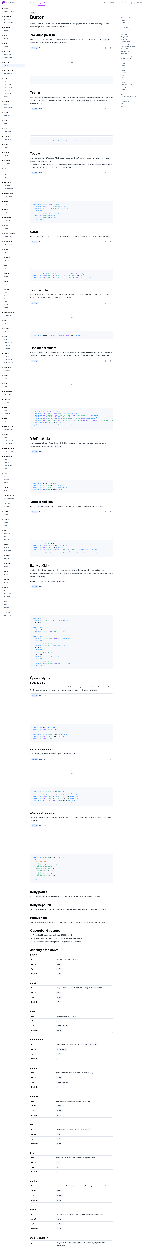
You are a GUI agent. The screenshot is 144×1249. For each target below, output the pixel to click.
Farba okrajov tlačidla (128, 44)
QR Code (6, 402)
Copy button (7, 139)
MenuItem (7, 345)
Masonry (6, 331)
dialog (124, 70)
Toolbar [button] (6, 587)
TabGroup (7, 533)
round (124, 82)
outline (124, 80)
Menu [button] (6, 336)
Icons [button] (6, 209)
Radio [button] (6, 407)
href (123, 77)
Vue (45, 48)
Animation (7, 30)
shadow (33, 12)
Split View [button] (7, 503)
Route (5, 468)
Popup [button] (6, 383)
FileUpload (7, 185)
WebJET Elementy (9, 11)
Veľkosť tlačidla (125, 34)
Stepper (6, 522)
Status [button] (6, 511)
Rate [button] (5, 418)
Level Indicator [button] (9, 312)
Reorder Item (8, 443)
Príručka (32, 3)
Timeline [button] (7, 544)
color (123, 65)
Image (6, 228)
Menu (5, 339)
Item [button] (5, 265)
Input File (6, 260)
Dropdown (7, 163)
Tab (5, 536)
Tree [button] (5, 601)
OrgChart (6, 356)
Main (5, 298)
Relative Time (8, 429)
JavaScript (34, 48)
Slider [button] (6, 487)
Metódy (123, 94)
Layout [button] (6, 290)
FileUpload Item (8, 188)
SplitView (6, 506)
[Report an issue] (110, 48)
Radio (5, 410)
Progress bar (7, 394)
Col (5, 174)
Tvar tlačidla (124, 27)
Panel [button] (6, 375)
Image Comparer (9, 236)
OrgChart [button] (7, 353)
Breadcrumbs (8, 57)
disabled (124, 73)
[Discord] (137, 2)
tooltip (124, 87)
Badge (6, 46)
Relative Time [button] (8, 426)
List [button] (5, 320)
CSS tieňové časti (125, 101)
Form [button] (6, 201)
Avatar (6, 38)
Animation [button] (7, 27)
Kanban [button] (6, 273)
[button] (131, 3)
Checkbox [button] (7, 112)
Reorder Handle (8, 451)
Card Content (8, 84)
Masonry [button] (7, 328)
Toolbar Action (8, 593)
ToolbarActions (8, 596)
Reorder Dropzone (9, 440)
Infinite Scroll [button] (8, 241)
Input (5, 252)
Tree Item (6, 607)
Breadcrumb (7, 54)
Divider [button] (6, 152)
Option (6, 482)
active (124, 61)
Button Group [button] (8, 70)
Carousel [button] (7, 101)
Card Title (6, 96)
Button (6, 65)
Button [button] (6, 62)
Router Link (7, 462)
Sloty (122, 106)
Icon (5, 212)
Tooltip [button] (6, 579)
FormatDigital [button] (8, 193)
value (123, 89)
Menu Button (8, 342)
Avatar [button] (6, 35)
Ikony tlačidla (124, 37)
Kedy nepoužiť (125, 51)
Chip (5, 123)
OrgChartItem (8, 359)
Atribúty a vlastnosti (126, 58)
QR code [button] (7, 399)
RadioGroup (7, 413)
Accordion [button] (7, 16)
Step (5, 525)
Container (7, 301)
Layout (6, 292)
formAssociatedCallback (129, 96)
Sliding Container (9, 498)
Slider (5, 490)
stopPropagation (127, 84)
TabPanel (6, 539)
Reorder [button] (6, 434)
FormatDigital (8, 196)
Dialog (6, 147)
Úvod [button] (6, 8)
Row (5, 177)
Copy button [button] (8, 136)
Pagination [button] (7, 367)
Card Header (7, 90)
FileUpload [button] (7, 182)
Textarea (6, 558)
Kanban (6, 276)
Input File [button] (7, 257)
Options (6, 479)
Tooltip (6, 582)
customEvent (126, 68)
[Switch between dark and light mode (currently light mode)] (134, 3)
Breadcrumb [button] (8, 51)
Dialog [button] (6, 144)
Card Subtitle (7, 93)
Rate (5, 421)
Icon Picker (7, 220)
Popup (6, 386)
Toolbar (6, 590)
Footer (6, 304)
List (5, 323)
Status (6, 514)
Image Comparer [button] (9, 233)
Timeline (6, 547)
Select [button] (6, 473)
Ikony (63, 581)
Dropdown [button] (7, 160)
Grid (5, 171)
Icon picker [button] (7, 217)
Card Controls (8, 87)
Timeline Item (8, 550)
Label (5, 284)
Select (5, 476)
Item (5, 268)
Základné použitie (126, 18)
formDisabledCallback (128, 99)
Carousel (6, 104)
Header (6, 307)
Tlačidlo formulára (126, 30)
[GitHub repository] (141, 2)
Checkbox (7, 115)
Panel (5, 378)
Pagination (7, 370)
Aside (5, 295)
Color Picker (7, 131)
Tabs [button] (5, 530)
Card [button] (5, 78)
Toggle (6, 574)
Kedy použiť (124, 49)
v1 (104, 3)
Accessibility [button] (8, 612)
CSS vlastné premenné (128, 46)
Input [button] (6, 249)
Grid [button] (5, 168)
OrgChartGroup (8, 362)
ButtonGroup (8, 73)
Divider (6, 155)
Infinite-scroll (8, 244)
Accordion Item (8, 22)
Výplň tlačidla (124, 32)
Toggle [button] (6, 571)
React (40, 48)
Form (5, 204)
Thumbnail (7, 566)
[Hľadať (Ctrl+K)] (116, 2)
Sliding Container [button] (9, 495)
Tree (5, 604)
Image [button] (6, 225)
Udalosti (123, 92)
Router (6, 459)
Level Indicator (8, 315)
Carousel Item (8, 107)
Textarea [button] (7, 555)
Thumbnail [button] (7, 563)
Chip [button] (5, 120)
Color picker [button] (8, 128)
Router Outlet (8, 465)
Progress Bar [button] (8, 391)
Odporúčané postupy (127, 56)
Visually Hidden (8, 615)
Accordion (7, 19)
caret (123, 63)
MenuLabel (7, 348)
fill (123, 75)
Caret (122, 25)
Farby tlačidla (126, 41)
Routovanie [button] (8, 456)
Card (5, 81)
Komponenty (41, 3)
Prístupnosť (124, 53)
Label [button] (6, 282)
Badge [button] (6, 43)
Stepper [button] (6, 519)
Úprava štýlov (124, 39)
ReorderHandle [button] (9, 448)
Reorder (6, 437)
